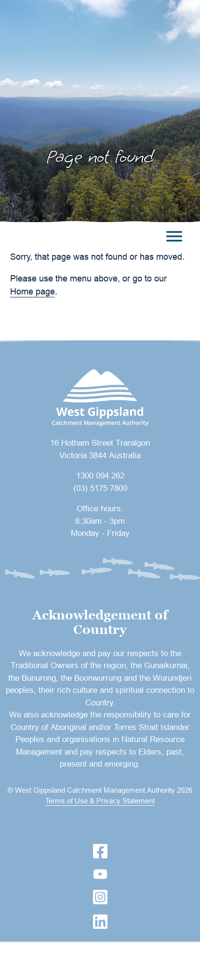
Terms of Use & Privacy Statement (100, 801)
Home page (32, 291)
